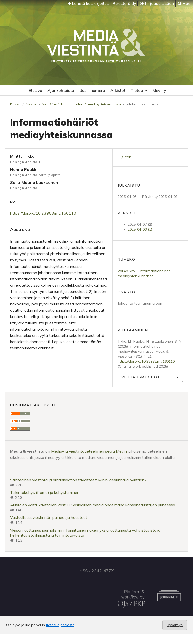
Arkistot (117, 90)
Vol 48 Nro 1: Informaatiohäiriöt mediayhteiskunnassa (81, 104)
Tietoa (137, 90)
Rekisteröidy (124, 3)
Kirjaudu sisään (157, 3)
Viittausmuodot (140, 377)
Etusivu (35, 90)
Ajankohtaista (60, 90)
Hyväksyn (175, 625)
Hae (184, 3)
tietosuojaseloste (60, 625)
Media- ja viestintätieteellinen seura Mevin (89, 451)
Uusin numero (92, 90)
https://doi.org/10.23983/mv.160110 (43, 213)
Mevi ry (159, 90)
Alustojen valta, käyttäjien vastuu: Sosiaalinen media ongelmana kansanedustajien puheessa (92, 504)
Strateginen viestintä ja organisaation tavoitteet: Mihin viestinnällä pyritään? (78, 479)
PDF (127, 157)
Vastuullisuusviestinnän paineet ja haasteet (48, 517)
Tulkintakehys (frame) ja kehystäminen (44, 492)
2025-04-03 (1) (140, 229)
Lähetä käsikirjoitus (88, 3)
